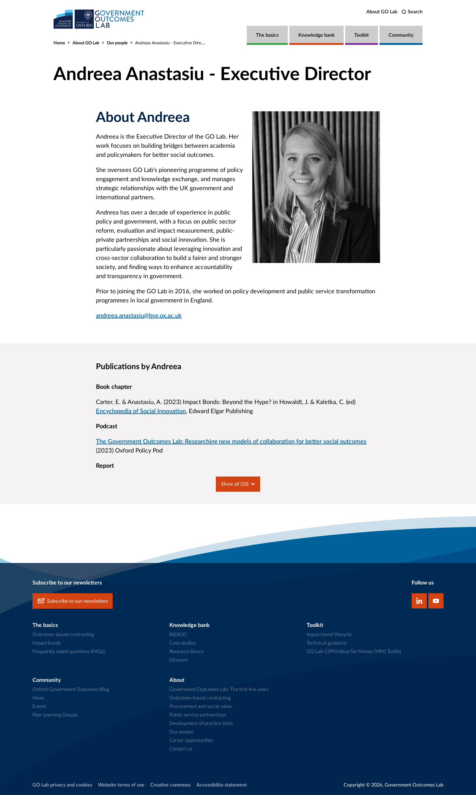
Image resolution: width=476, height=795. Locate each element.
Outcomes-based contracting (63, 634)
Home (59, 43)
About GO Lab (381, 11)
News (38, 698)
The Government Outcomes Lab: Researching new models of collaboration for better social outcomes (231, 442)
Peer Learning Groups (55, 714)
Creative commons (170, 785)
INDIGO (178, 634)
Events (39, 706)
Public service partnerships (197, 714)
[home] (98, 19)
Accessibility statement (221, 785)
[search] (412, 12)
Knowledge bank (316, 35)
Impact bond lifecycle (329, 634)
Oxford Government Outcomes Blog (70, 689)
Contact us (180, 748)
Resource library (186, 651)
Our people (117, 43)
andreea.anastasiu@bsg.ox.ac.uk (139, 316)
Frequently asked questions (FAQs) (68, 651)
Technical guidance (327, 643)
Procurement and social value (200, 706)
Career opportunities (191, 740)
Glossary (178, 660)
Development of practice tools (201, 723)
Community (401, 35)
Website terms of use (121, 785)
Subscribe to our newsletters (72, 601)
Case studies (182, 643)
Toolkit (361, 35)
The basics (267, 35)
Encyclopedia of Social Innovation (141, 411)
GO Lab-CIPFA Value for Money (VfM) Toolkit (354, 651)
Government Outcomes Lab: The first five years (219, 689)
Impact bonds (46, 643)
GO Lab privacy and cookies (62, 785)
